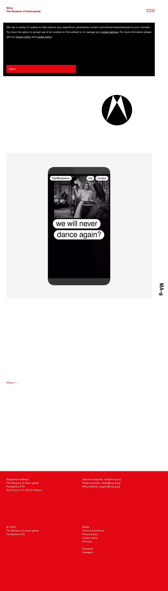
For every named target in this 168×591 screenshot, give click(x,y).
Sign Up (148, 10)
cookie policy (44, 36)
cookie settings (109, 31)
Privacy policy (90, 534)
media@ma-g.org (110, 482)
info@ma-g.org (112, 479)
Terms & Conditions (93, 530)
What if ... (11, 382)
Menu (153, 10)
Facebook (87, 548)
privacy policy (23, 36)
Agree (12, 68)
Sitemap (87, 541)
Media (85, 526)
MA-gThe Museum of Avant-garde (23, 9)
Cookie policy (90, 537)
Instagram (87, 552)
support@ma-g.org (109, 486)
